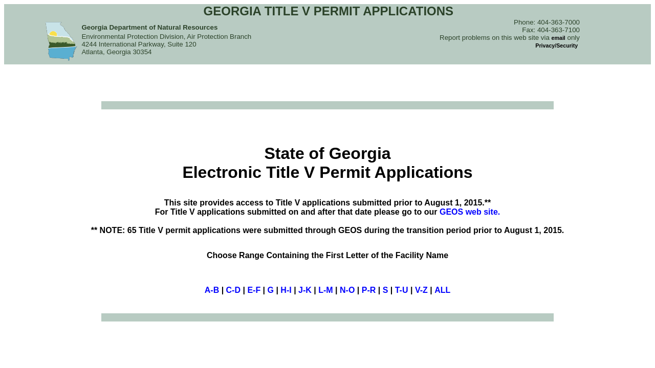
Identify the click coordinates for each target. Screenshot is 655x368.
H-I (285, 290)
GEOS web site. (470, 212)
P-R (369, 290)
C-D (233, 290)
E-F (253, 290)
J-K (305, 290)
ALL (442, 290)
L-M (325, 290)
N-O (347, 290)
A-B (212, 290)
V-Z (421, 290)
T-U (401, 290)
